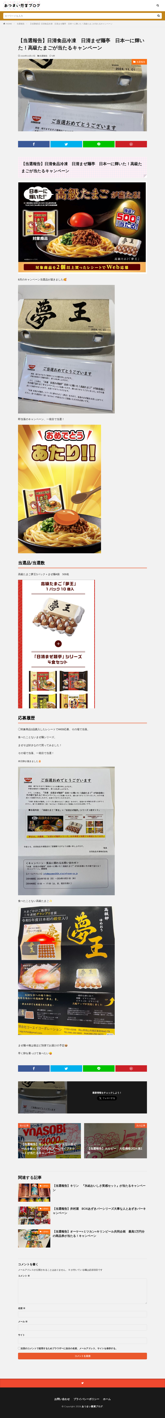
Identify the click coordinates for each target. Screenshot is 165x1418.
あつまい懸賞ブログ (92, 1406)
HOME (9, 23)
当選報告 (20, 23)
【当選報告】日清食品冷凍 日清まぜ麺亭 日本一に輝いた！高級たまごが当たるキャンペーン (70, 23)
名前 (21, 1308)
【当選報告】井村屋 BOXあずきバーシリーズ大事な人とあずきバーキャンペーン (99, 1211)
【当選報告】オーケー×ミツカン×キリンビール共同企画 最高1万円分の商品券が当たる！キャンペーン (99, 1234)
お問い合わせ (62, 1398)
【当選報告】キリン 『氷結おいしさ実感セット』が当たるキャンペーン (99, 1188)
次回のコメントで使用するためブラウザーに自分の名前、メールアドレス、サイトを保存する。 (69, 1348)
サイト (21, 1335)
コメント (24, 1276)
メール (23, 1321)
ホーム (107, 1398)
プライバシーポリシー (86, 1398)
